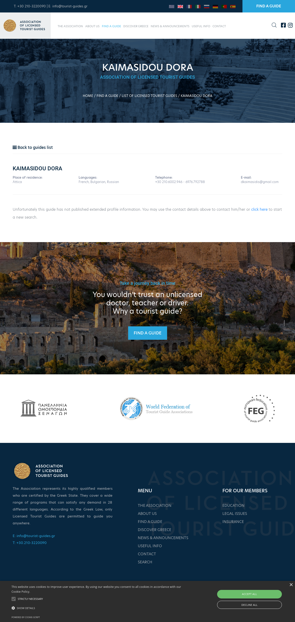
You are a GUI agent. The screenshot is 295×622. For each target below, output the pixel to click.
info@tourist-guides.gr (69, 6)
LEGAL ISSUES (234, 513)
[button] (100, 608)
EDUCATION (233, 505)
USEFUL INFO (201, 26)
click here (259, 209)
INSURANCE (233, 521)
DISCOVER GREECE (135, 26)
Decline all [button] (250, 605)
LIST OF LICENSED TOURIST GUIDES (149, 95)
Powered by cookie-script (26, 617)
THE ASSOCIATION (70, 26)
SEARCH (145, 562)
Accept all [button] (249, 594)
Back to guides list (33, 147)
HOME (88, 95)
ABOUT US (92, 26)
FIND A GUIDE (268, 6)
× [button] (291, 585)
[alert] (147, 601)
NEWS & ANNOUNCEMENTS (170, 26)
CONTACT (219, 26)
